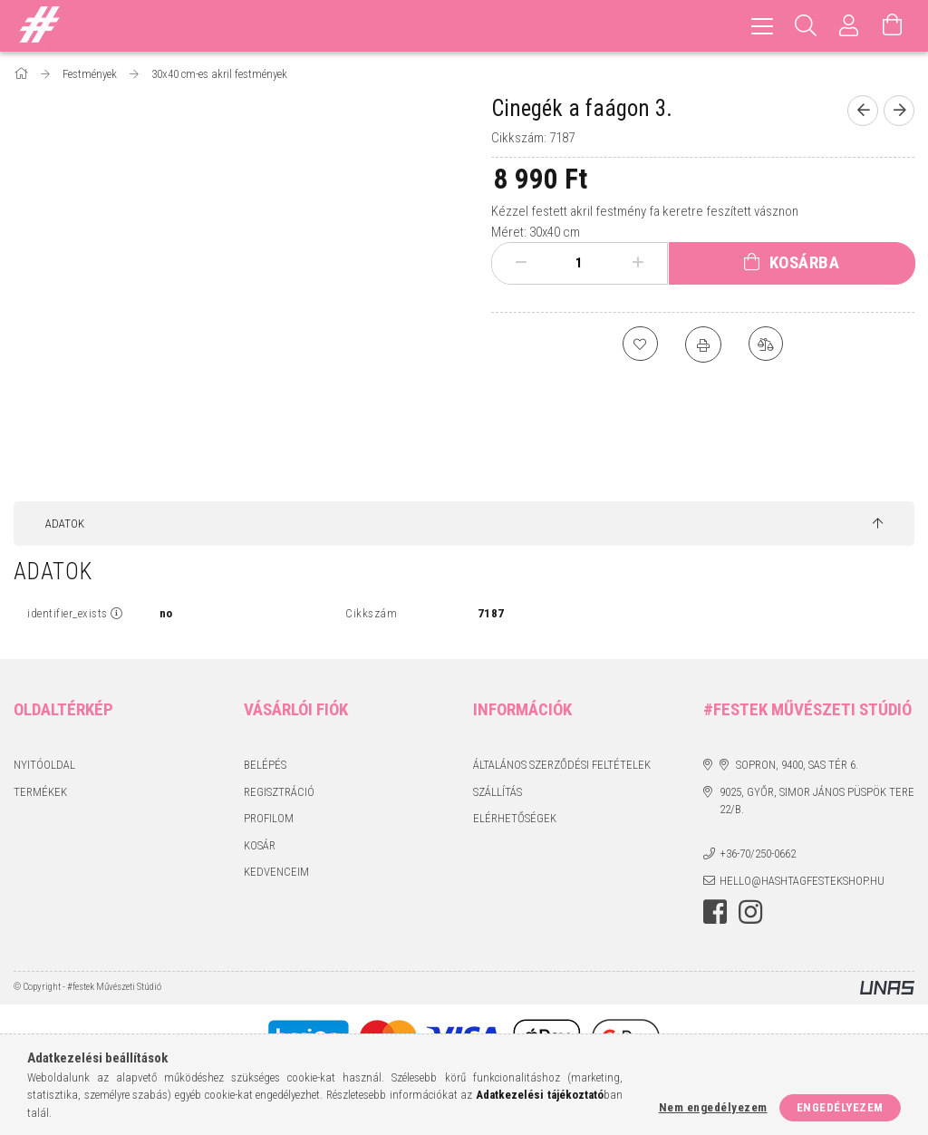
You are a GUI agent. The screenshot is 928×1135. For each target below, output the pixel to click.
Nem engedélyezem (713, 1107)
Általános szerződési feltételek (562, 764)
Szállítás (497, 792)
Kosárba (804, 262)
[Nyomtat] (703, 344)
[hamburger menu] (762, 26)
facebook (715, 912)
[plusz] (637, 263)
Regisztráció (279, 792)
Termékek (40, 792)
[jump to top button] (878, 524)
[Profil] (849, 26)
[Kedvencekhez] (640, 344)
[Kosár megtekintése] (892, 26)
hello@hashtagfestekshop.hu (802, 881)
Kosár (260, 845)
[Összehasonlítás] (767, 344)
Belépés (265, 764)
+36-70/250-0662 (758, 853)
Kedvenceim (276, 871)
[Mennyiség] (579, 262)
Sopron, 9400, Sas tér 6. (797, 764)
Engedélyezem (840, 1107)
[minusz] (521, 263)
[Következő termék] (899, 110)
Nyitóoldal (44, 764)
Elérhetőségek (514, 818)
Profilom (269, 818)
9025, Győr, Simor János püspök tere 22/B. (817, 801)
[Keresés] (805, 26)
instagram (750, 912)
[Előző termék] (862, 110)
